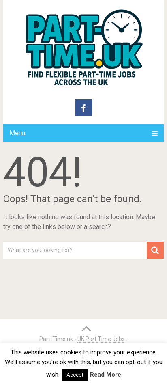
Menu (17, 133)
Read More (105, 374)
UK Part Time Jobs (101, 339)
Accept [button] (75, 375)
